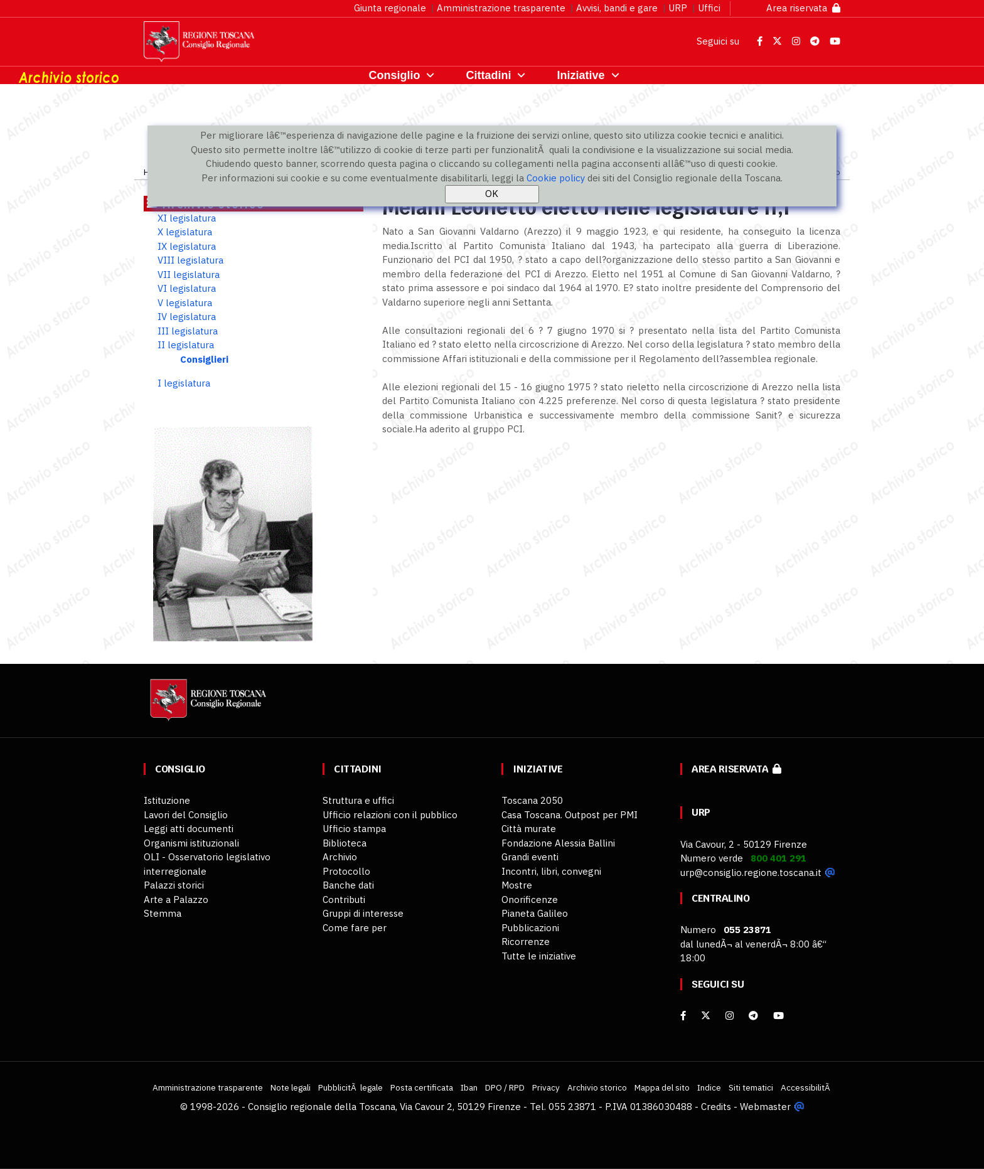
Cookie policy (556, 178)
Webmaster (765, 1107)
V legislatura (185, 303)
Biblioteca (344, 843)
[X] (705, 1016)
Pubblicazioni (530, 928)
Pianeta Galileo (534, 913)
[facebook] (683, 1016)
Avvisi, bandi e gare (617, 8)
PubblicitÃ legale (350, 1087)
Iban (469, 1087)
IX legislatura (187, 246)
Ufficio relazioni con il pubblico (390, 815)
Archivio (340, 857)
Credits (716, 1107)
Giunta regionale (390, 8)
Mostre (516, 885)
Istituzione (167, 800)
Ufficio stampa (354, 829)
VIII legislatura (190, 260)
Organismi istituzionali (191, 843)
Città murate (528, 829)
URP (677, 8)
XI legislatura (187, 218)
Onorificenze (529, 899)
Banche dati (348, 885)
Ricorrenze (525, 941)
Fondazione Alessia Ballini (558, 843)
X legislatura (185, 232)
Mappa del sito (662, 1087)
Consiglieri (204, 359)
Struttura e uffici (358, 800)
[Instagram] (729, 1016)
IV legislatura (187, 317)
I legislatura (184, 383)
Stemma (162, 913)
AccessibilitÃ (806, 1087)
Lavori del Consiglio (186, 815)
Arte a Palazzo (176, 899)
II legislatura (186, 345)
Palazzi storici (174, 885)
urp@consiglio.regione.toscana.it (750, 872)
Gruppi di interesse (363, 913)
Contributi (344, 899)
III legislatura (188, 331)
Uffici (709, 8)
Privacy (546, 1087)
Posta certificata (421, 1087)
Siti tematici (751, 1087)
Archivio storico (597, 1087)
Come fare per (355, 928)
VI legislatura (187, 288)
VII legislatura (189, 274)
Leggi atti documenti (188, 829)
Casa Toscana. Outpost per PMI (569, 815)
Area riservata (803, 8)
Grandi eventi (530, 857)
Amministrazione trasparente (501, 8)
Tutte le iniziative (538, 956)
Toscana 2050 (532, 800)
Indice (709, 1087)
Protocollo (346, 871)
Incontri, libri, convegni (551, 871)
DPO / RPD (505, 1087)
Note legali (290, 1087)
